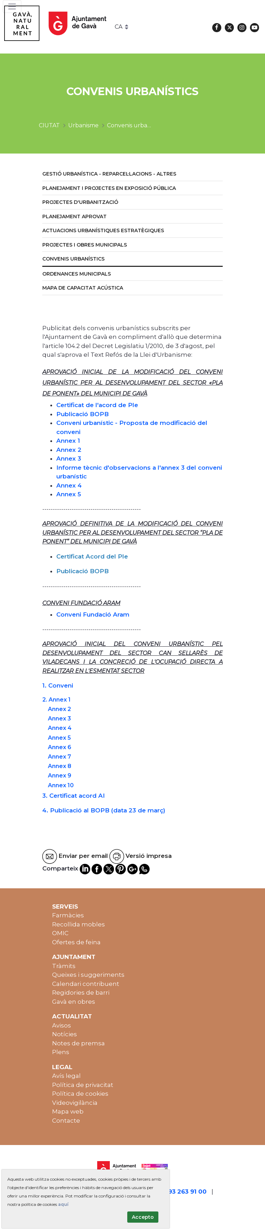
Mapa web (68, 1111)
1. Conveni (57, 685)
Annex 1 (68, 440)
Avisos (61, 1025)
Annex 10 (61, 785)
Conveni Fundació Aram (92, 614)
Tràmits (64, 965)
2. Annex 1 (56, 699)
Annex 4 (69, 485)
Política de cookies (80, 1093)
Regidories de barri (80, 992)
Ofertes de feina (76, 942)
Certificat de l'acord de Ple (97, 404)
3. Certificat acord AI (73, 795)
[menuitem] (132, 174)
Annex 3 (68, 458)
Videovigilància (75, 1102)
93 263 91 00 (187, 1191)
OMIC (60, 933)
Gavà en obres (73, 1001)
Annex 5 (68, 494)
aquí (63, 1204)
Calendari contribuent (85, 983)
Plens (60, 1051)
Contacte (66, 1120)
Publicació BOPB (82, 414)
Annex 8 (59, 766)
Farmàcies (68, 915)
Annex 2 (68, 449)
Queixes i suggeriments (88, 974)
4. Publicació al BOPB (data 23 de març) (103, 810)
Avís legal (66, 1075)
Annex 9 (59, 775)
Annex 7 (59, 756)
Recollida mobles (78, 924)
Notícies (64, 1034)
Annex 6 (59, 747)
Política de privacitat (82, 1084)
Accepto (143, 1217)
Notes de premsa (78, 1043)
